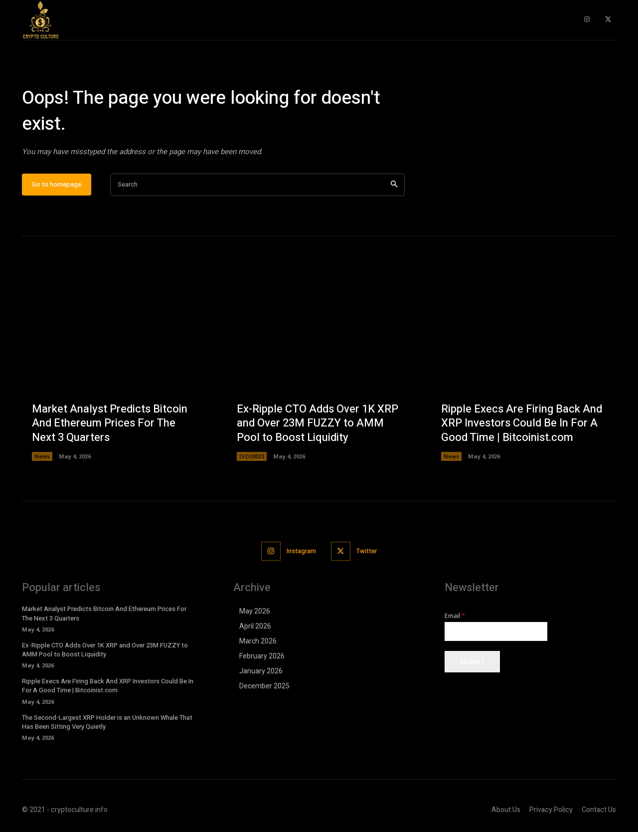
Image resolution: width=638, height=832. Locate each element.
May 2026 (254, 612)
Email (455, 617)
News (42, 457)
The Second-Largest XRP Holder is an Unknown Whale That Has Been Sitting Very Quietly (107, 722)
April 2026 (255, 627)
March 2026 (258, 642)
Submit (472, 662)
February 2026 (262, 657)
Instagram (301, 551)
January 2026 (261, 672)
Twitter (366, 551)
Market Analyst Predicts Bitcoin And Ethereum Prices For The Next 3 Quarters (109, 424)
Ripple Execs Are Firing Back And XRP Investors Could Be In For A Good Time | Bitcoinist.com (521, 424)
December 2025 (264, 687)
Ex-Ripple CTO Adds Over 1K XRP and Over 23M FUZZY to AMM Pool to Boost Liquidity (317, 424)
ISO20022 (251, 457)
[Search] (394, 185)
